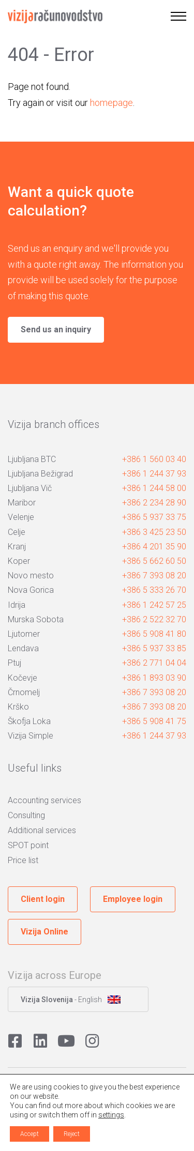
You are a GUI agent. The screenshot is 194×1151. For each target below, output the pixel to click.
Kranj (17, 546)
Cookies (19, 1082)
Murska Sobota (36, 619)
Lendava (23, 648)
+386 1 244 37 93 (154, 474)
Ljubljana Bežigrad (40, 474)
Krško (18, 707)
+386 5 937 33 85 (154, 648)
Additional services (42, 830)
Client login (43, 899)
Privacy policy (58, 1082)
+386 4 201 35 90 (154, 546)
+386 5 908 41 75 (154, 721)
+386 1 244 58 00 (154, 488)
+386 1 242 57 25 (154, 605)
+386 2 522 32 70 (154, 619)
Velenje (21, 517)
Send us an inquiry (56, 329)
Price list (23, 860)
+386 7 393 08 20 (154, 575)
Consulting (26, 815)
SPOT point (28, 845)
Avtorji (97, 1136)
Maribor (22, 503)
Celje (16, 532)
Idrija (16, 605)
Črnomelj (24, 692)
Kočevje (22, 678)
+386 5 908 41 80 (154, 634)
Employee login (132, 899)
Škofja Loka (29, 721)
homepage (111, 102)
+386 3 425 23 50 (154, 532)
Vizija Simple (30, 736)
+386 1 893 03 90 (154, 678)
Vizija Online (44, 932)
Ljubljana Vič (30, 488)
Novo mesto (31, 575)
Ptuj (14, 663)
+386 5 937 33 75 (154, 517)
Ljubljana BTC (32, 459)
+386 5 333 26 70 (154, 590)
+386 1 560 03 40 (154, 459)
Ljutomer (24, 634)
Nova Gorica (31, 590)
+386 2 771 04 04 (154, 663)
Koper (19, 561)
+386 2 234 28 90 (154, 503)
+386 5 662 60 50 (154, 561)
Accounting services (44, 800)
